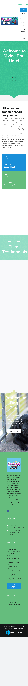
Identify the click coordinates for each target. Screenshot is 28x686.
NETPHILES (8, 628)
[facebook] (8, 511)
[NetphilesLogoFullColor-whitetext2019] (14, 631)
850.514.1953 (9, 167)
